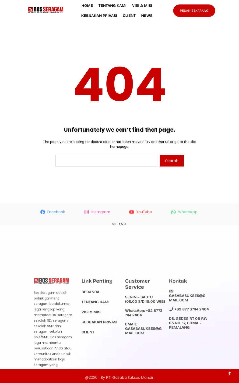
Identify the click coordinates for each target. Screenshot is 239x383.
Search (171, 160)
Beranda (90, 320)
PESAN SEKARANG (194, 9)
